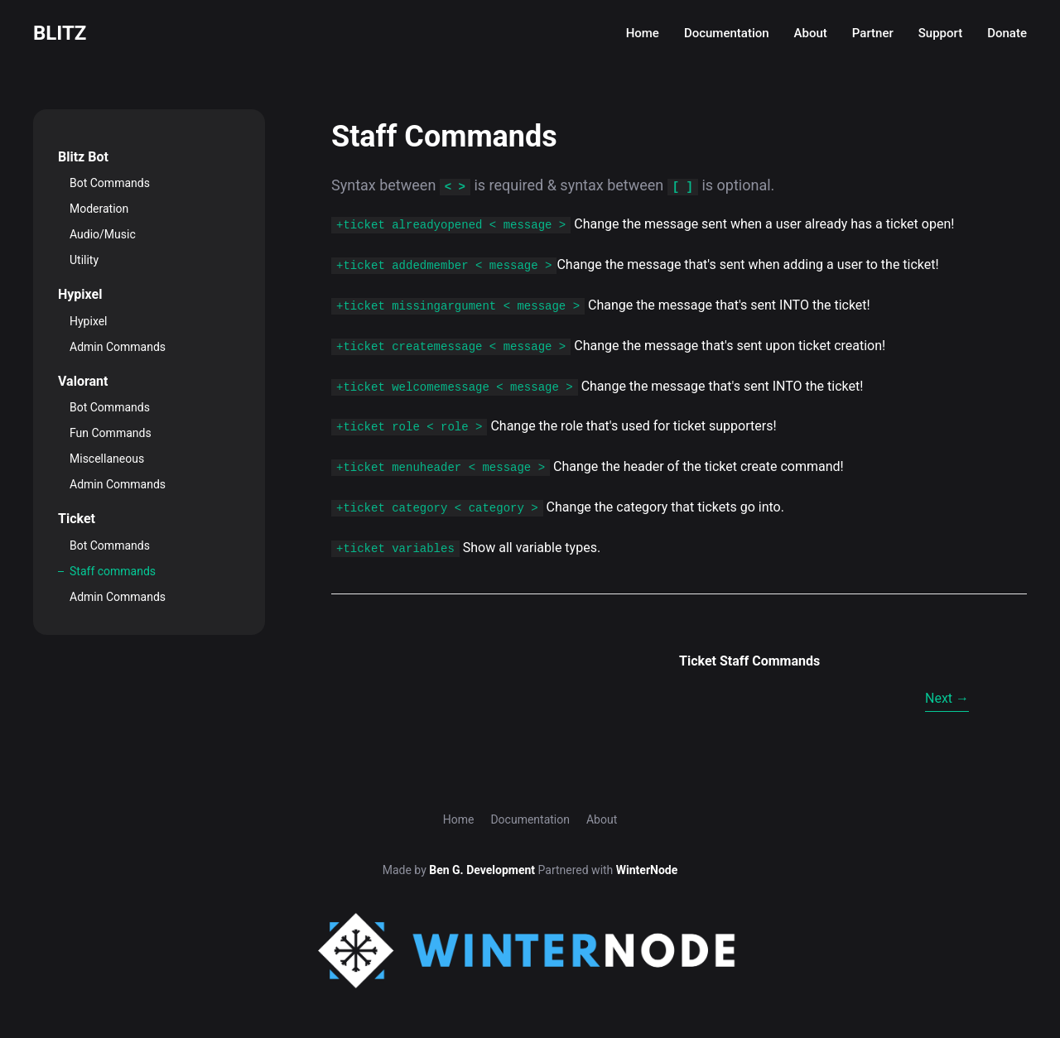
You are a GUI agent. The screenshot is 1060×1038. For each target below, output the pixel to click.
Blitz (59, 33)
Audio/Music (103, 234)
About (810, 33)
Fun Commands (111, 433)
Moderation (99, 208)
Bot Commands (110, 183)
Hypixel (89, 321)
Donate (1007, 33)
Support (940, 33)
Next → (947, 698)
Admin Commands (118, 346)
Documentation (726, 33)
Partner (873, 33)
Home (642, 33)
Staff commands (113, 571)
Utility (84, 260)
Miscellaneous (107, 458)
